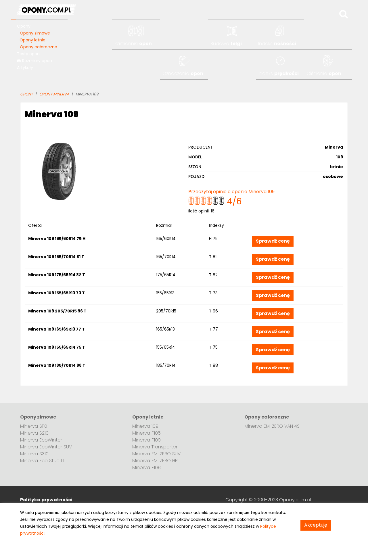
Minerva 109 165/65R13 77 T (56, 329)
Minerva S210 (34, 433)
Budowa (226, 43)
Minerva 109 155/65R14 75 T (56, 347)
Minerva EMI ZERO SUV (156, 453)
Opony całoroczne (38, 47)
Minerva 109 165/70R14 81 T (56, 257)
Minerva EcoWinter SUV (46, 447)
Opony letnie (32, 40)
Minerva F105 (146, 433)
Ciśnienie (323, 73)
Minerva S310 (34, 453)
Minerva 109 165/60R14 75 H (56, 238)
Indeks (277, 43)
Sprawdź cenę (273, 241)
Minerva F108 (146, 467)
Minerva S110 (33, 426)
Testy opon (28, 54)
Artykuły (25, 67)
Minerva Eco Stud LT (42, 460)
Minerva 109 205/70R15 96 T (57, 311)
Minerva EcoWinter (41, 440)
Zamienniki (133, 43)
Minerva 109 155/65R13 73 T (56, 293)
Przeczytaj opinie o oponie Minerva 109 (231, 191)
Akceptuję (315, 525)
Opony (23, 26)
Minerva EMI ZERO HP (155, 460)
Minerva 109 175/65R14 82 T (56, 275)
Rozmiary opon (34, 61)
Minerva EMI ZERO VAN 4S (272, 426)
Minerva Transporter (154, 447)
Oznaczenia (182, 73)
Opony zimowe (35, 33)
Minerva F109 (146, 440)
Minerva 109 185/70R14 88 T (56, 365)
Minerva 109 (145, 426)
